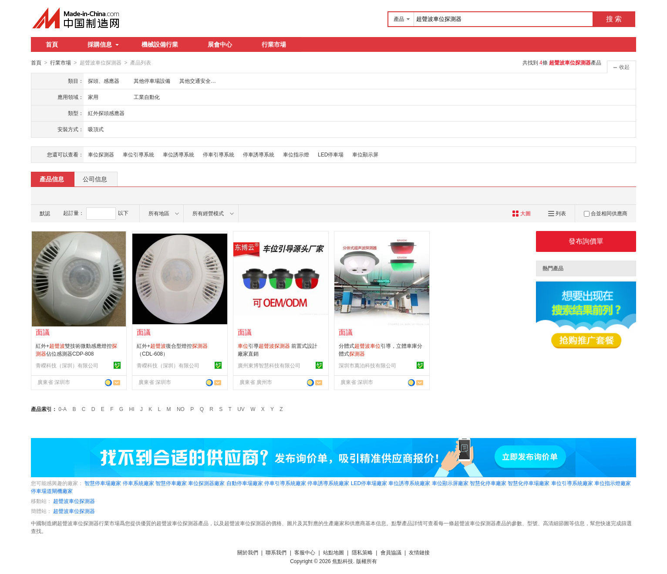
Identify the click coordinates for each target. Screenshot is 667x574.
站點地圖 (333, 552)
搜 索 (614, 19)
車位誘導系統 (178, 154)
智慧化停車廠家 (488, 483)
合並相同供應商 (605, 213)
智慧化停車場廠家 (528, 483)
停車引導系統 (218, 154)
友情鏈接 (419, 552)
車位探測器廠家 (206, 483)
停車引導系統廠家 (285, 483)
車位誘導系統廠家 (409, 483)
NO (181, 409)
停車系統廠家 (138, 483)
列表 (557, 213)
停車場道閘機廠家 (52, 491)
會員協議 (391, 552)
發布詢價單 (586, 241)
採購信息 (103, 44)
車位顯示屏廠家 (450, 483)
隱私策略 (362, 552)
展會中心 (220, 44)
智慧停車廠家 (171, 483)
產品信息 (52, 178)
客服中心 (304, 552)
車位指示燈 (296, 154)
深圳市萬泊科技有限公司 (367, 365)
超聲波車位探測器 (74, 501)
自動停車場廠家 (244, 483)
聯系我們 (276, 552)
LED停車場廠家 (369, 483)
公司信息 (95, 178)
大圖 (521, 213)
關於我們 (247, 552)
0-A (62, 409)
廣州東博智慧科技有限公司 (269, 365)
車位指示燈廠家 (612, 483)
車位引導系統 (138, 154)
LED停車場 (331, 154)
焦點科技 (342, 561)
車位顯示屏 (365, 154)
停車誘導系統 (258, 154)
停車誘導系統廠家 (328, 483)
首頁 (52, 44)
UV (241, 409)
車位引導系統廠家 (572, 483)
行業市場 (274, 44)
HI (132, 409)
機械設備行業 (159, 44)
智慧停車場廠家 (102, 483)
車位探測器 (101, 154)
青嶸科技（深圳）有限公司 (67, 365)
